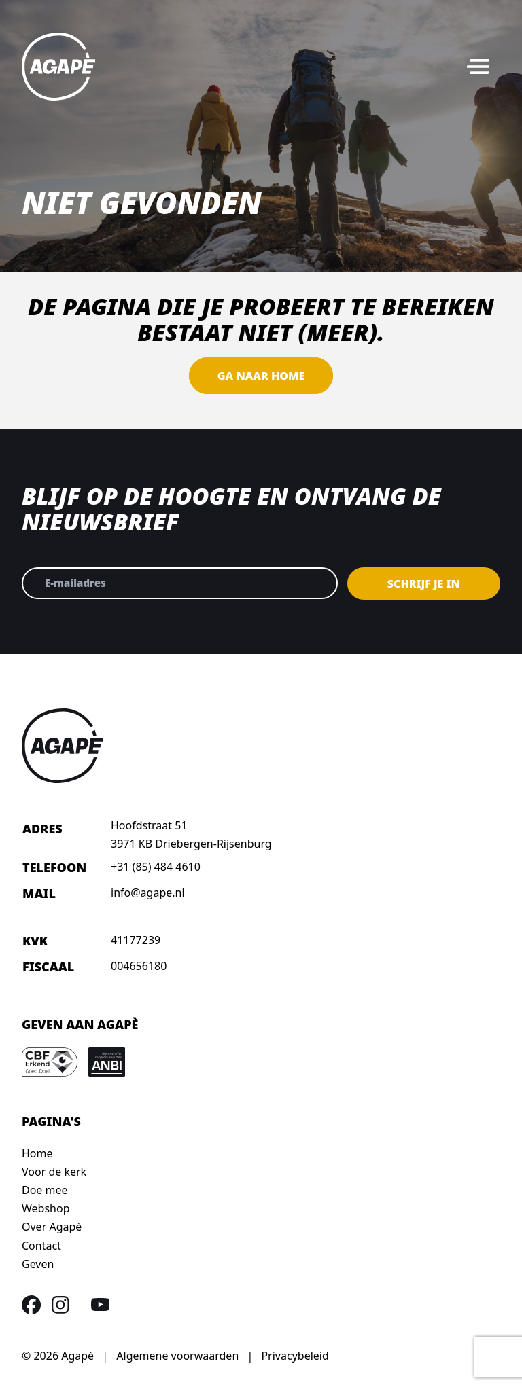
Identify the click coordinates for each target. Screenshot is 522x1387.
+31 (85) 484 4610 (156, 866)
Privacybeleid (294, 1355)
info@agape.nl (148, 892)
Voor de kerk (54, 1171)
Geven (38, 1264)
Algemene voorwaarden (177, 1355)
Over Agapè (52, 1226)
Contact (41, 1245)
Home (37, 1153)
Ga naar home (261, 375)
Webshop (46, 1208)
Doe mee (45, 1190)
